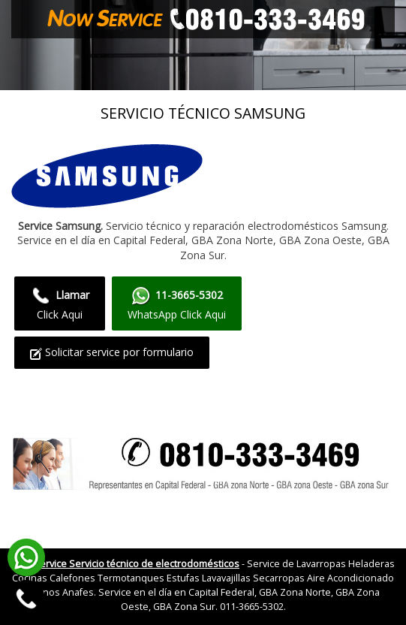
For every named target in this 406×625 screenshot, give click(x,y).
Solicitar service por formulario (112, 352)
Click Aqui (59, 303)
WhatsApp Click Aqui (177, 303)
